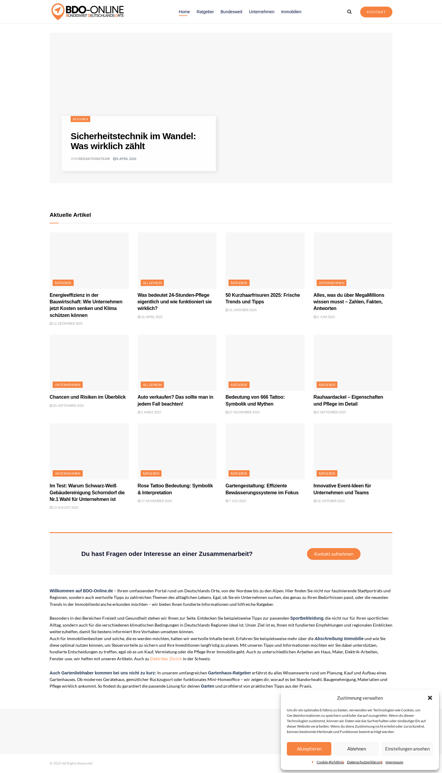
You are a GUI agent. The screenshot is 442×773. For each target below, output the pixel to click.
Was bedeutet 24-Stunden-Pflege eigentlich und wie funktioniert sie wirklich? (175, 302)
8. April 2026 (124, 159)
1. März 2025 (149, 412)
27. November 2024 (242, 412)
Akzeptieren (309, 748)
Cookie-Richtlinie (330, 762)
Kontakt (376, 12)
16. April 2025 (150, 317)
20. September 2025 (67, 405)
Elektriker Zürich (166, 658)
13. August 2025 (64, 507)
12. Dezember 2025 (66, 323)
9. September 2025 (330, 412)
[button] (430, 698)
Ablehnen (356, 748)
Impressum (394, 762)
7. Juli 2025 (236, 501)
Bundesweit (231, 11)
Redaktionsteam (94, 159)
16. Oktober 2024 (329, 501)
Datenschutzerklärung (364, 762)
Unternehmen (262, 11)
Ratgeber (205, 11)
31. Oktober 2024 (241, 310)
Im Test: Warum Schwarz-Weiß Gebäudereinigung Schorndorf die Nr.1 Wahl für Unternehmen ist (87, 492)
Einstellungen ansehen (407, 748)
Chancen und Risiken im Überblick (88, 397)
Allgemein (152, 283)
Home (184, 11)
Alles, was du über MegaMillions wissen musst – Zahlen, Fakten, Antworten (349, 302)
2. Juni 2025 (324, 317)
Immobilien (291, 11)
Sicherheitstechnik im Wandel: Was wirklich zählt (133, 141)
